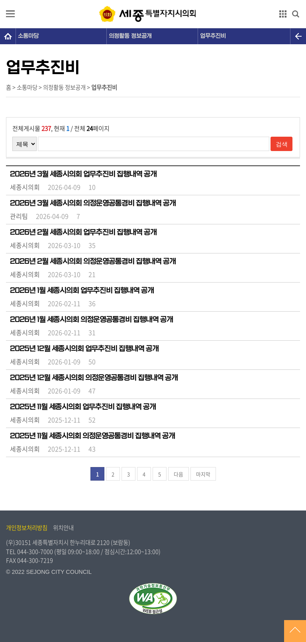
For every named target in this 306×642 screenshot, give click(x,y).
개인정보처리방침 (26, 527)
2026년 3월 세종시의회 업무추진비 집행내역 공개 (83, 174)
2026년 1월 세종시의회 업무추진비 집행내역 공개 (82, 290)
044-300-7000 (35, 551)
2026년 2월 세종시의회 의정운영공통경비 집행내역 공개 (93, 261)
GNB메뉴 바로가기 (153, 0)
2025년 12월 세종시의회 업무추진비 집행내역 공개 (84, 348)
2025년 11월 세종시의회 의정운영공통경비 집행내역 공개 (92, 436)
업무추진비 (213, 36)
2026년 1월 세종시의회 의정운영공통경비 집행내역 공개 (91, 319)
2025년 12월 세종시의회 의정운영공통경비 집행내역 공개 (94, 377)
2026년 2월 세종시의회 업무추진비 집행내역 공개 (83, 232)
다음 (178, 474)
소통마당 (28, 36)
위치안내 (63, 527)
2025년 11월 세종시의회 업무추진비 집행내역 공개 (83, 406)
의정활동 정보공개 (130, 36)
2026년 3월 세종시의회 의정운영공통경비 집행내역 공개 (93, 203)
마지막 (203, 474)
